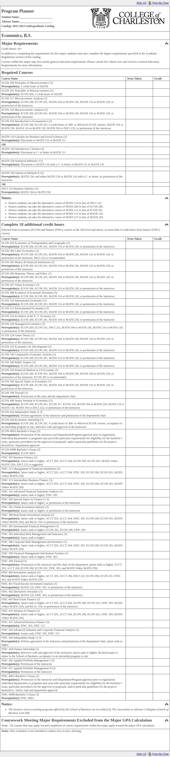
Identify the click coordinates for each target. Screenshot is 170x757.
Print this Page (159, 3)
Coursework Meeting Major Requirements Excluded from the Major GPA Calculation (85, 720)
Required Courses (17, 72)
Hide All (141, 2)
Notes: (85, 198)
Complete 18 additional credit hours (85, 224)
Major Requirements (85, 43)
